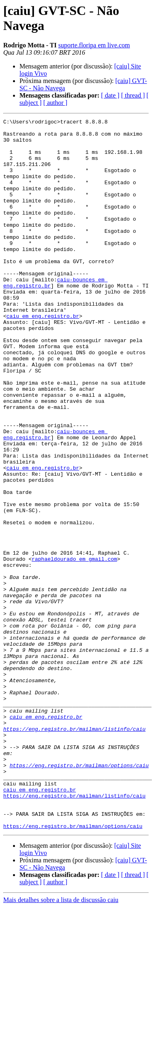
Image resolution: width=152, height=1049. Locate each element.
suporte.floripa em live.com (94, 45)
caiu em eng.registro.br (42, 356)
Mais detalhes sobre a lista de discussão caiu (60, 1041)
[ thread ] (133, 95)
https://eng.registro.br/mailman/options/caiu (79, 895)
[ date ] (110, 95)
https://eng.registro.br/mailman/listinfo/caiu (74, 851)
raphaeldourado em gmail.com (74, 647)
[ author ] (55, 102)
